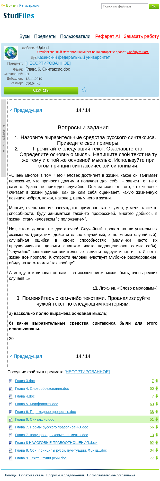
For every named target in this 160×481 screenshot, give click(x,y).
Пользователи (75, 36)
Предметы (45, 36)
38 (152, 412)
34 (152, 450)
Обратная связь (31, 475)
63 (152, 404)
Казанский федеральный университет (73, 57)
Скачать (41, 90)
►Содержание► (4, 138)
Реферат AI (107, 36)
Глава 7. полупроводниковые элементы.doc (51, 435)
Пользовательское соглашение (111, 475)
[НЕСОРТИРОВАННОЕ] (48, 63)
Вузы (25, 36)
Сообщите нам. (138, 52)
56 (152, 427)
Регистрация (29, 5)
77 (152, 458)
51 (152, 419)
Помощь (10, 475)
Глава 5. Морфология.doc (36, 404)
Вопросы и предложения (65, 475)
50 (152, 388)
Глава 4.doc (25, 396)
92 (152, 443)
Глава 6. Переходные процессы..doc (45, 412)
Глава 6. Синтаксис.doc (34, 419)
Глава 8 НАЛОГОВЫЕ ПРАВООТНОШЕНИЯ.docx (56, 443)
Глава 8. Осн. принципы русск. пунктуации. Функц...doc (61, 450)
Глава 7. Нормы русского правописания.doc (51, 427)
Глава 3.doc (25, 381)
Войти (11, 5)
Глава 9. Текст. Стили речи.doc (41, 458)
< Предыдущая (26, 110)
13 (152, 435)
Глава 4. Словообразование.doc (42, 388)
